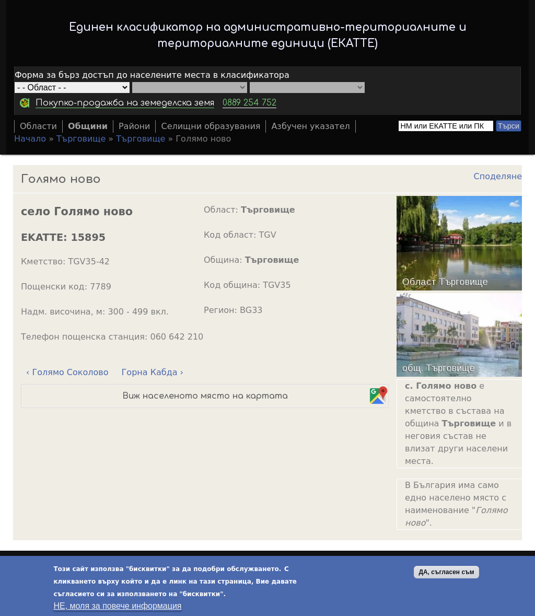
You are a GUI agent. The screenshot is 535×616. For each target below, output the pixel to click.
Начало (30, 139)
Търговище (81, 139)
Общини (88, 126)
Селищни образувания (210, 126)
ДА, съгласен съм (446, 572)
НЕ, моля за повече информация (117, 605)
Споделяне (498, 176)
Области (38, 126)
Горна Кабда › (152, 372)
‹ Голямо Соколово (67, 372)
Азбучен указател (310, 126)
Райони (134, 126)
